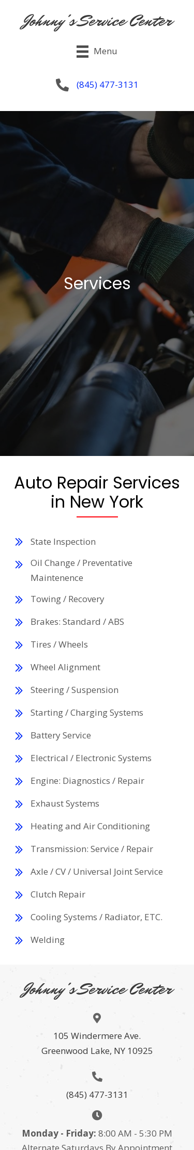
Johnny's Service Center (97, 20)
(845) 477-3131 (108, 84)
